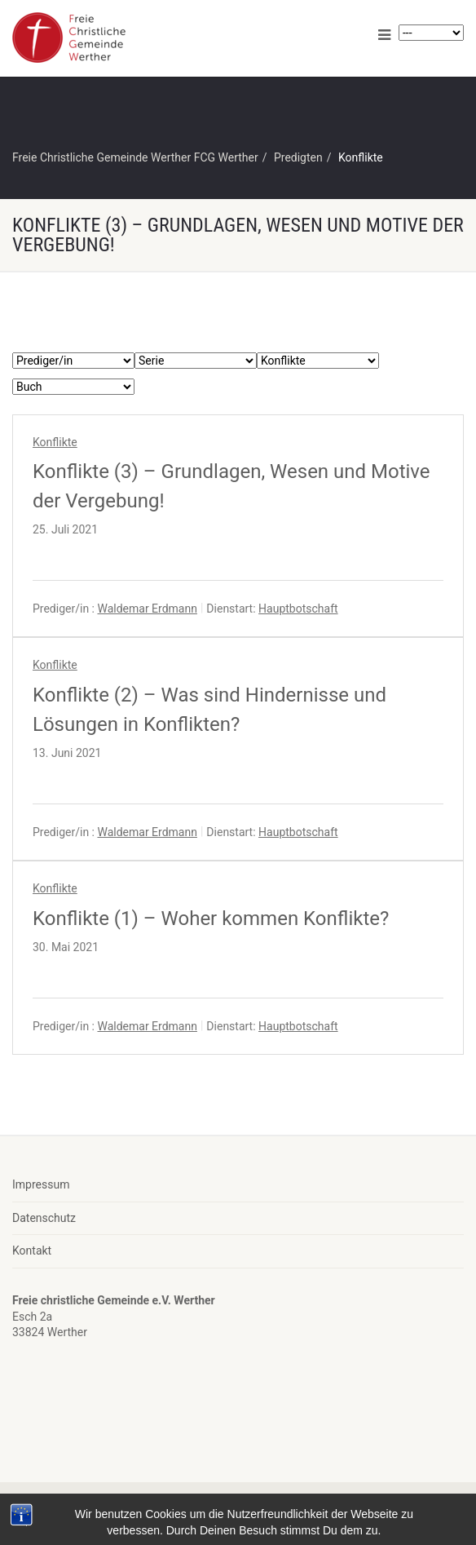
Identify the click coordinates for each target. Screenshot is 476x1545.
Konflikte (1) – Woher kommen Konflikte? (211, 918)
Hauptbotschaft (298, 608)
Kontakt (31, 1250)
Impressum (40, 1184)
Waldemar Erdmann (146, 608)
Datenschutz (44, 1217)
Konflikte (55, 442)
